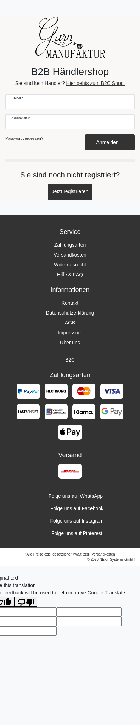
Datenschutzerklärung (70, 313)
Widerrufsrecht (70, 264)
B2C (70, 360)
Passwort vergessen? (24, 138)
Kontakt (70, 303)
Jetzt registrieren (70, 191)
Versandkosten (70, 255)
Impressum (70, 332)
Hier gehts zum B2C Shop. (95, 83)
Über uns (70, 342)
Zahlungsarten (70, 245)
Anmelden (110, 142)
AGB (70, 323)
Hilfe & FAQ (70, 274)
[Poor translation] (26, 602)
